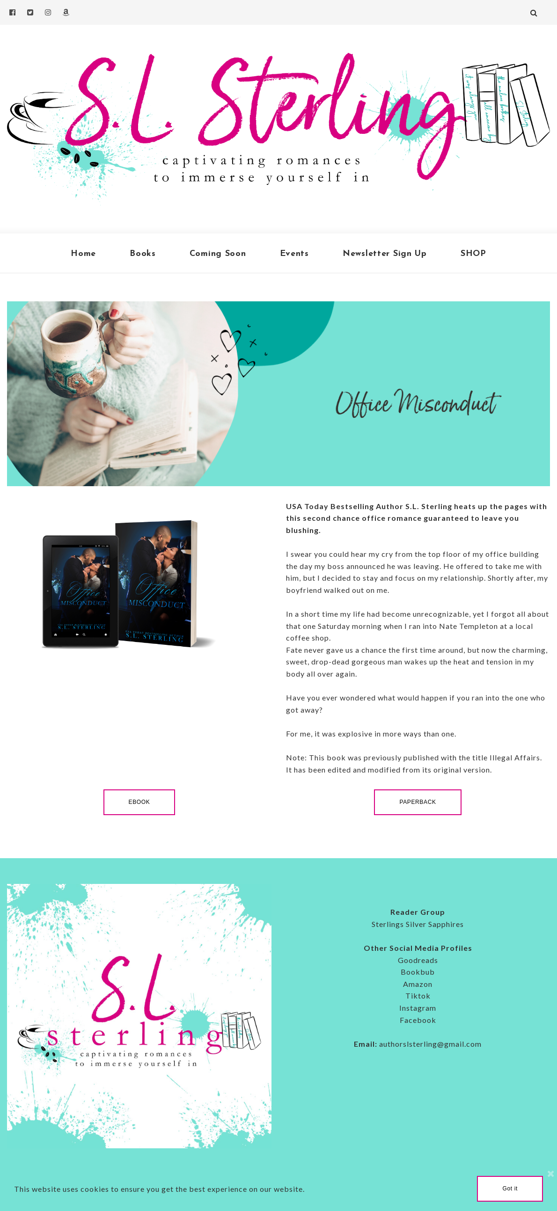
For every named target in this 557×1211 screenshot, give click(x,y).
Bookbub (418, 971)
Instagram (417, 1007)
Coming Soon (218, 253)
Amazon (417, 983)
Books (143, 253)
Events (294, 253)
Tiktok (418, 995)
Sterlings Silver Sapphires (418, 923)
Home (83, 253)
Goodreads (418, 960)
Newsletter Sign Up (385, 253)
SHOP (473, 253)
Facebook (418, 1019)
